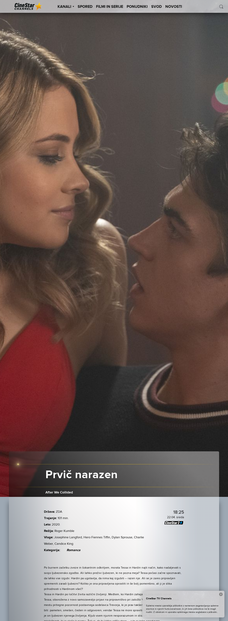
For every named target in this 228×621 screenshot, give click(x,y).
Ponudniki (137, 6)
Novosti (173, 6)
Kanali (66, 6)
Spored (85, 6)
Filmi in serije (109, 6)
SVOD (156, 6)
